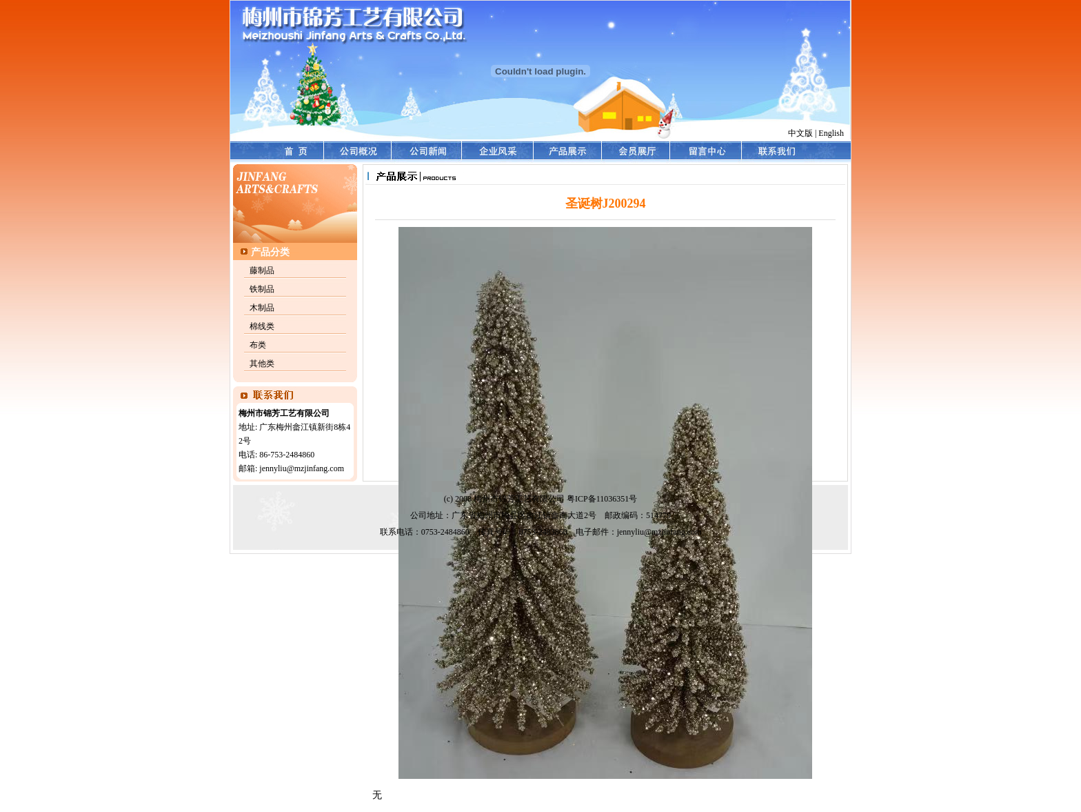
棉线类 (262, 326)
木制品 (262, 308)
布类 (258, 345)
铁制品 (262, 289)
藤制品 (262, 270)
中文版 (800, 133)
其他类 (262, 363)
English (831, 133)
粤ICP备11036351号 (602, 499)
